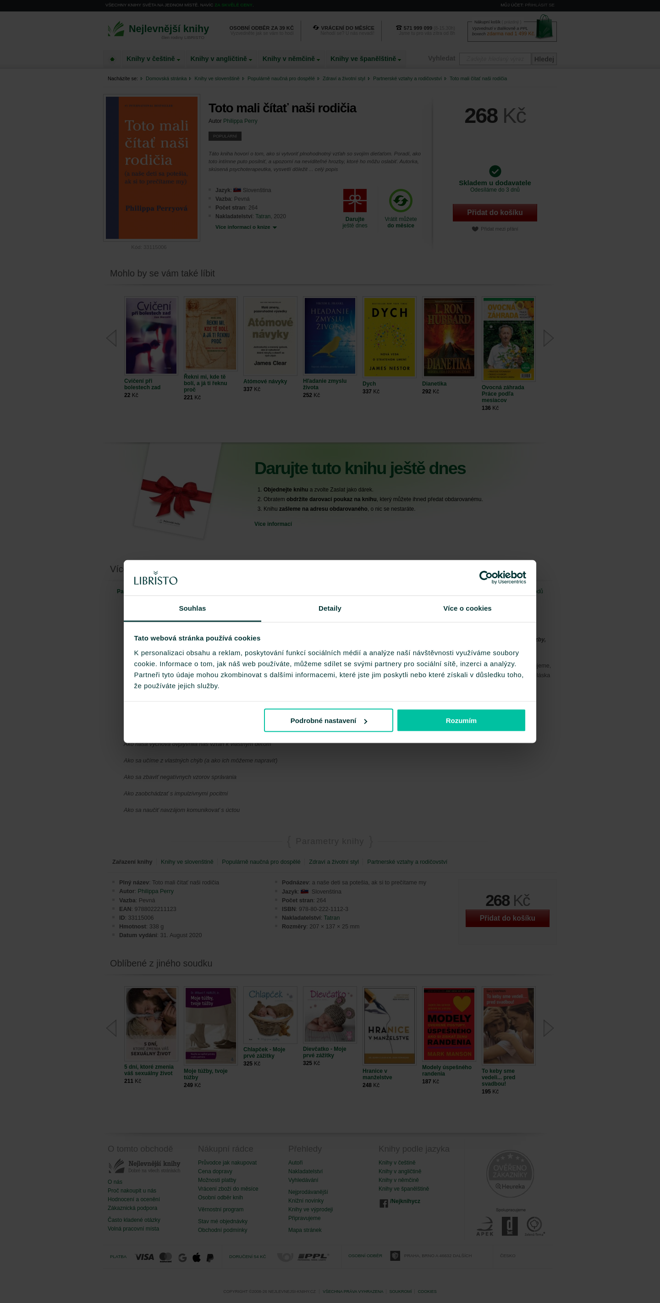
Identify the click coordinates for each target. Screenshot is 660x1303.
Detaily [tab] (330, 608)
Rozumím (461, 720)
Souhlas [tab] (192, 608)
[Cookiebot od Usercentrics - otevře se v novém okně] (486, 578)
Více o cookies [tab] (467, 608)
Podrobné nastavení (329, 720)
